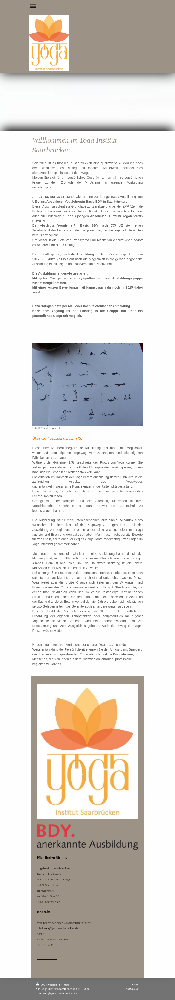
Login (135, 984)
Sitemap (64, 984)
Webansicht (132, 988)
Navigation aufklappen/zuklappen (87, 6)
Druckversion (47, 984)
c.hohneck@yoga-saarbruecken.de (57, 928)
